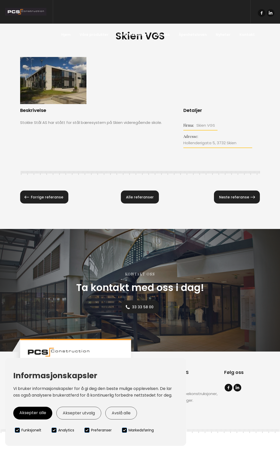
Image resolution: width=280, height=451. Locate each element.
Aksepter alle (32, 413)
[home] (26, 11)
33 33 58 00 (143, 307)
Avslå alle (121, 413)
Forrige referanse (47, 197)
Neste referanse (234, 197)
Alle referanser (140, 197)
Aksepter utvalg (79, 413)
